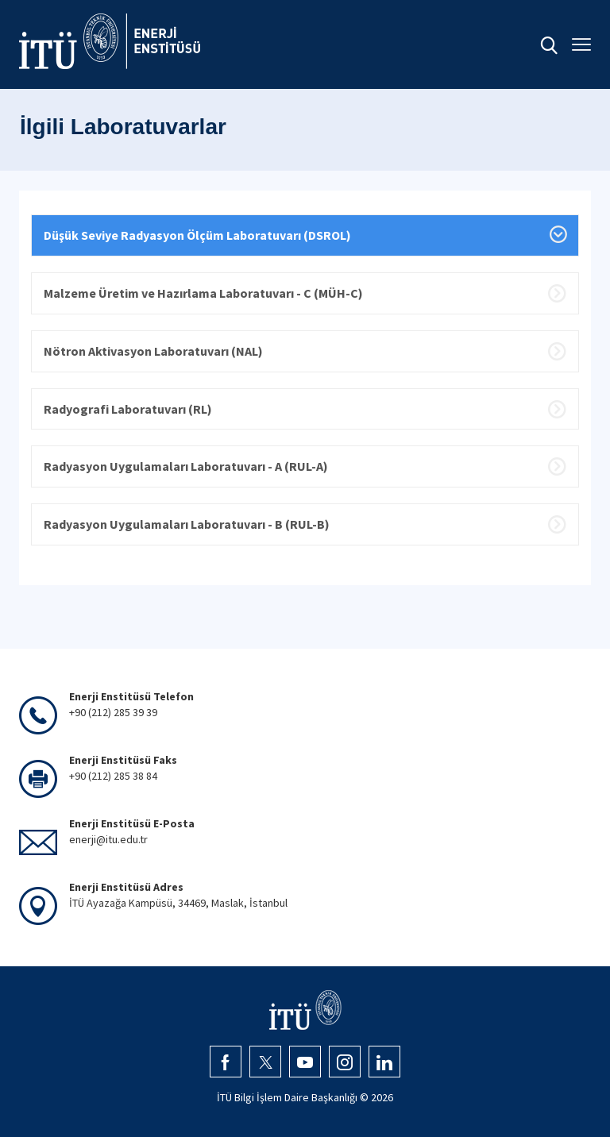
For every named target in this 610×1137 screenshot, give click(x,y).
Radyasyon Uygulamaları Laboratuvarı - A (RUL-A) (186, 466)
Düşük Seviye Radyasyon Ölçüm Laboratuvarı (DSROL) (197, 235)
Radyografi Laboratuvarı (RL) (128, 409)
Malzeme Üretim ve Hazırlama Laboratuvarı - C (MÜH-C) (203, 293)
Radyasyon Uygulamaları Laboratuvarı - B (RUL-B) (187, 524)
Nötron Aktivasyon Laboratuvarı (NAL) (153, 351)
